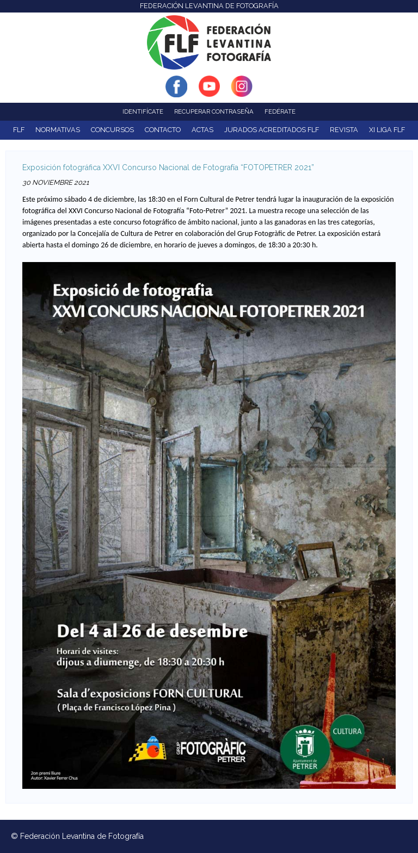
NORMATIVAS (57, 130)
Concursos (112, 130)
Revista (344, 130)
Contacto (163, 130)
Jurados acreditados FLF (271, 130)
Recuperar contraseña (214, 111)
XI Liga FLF (387, 130)
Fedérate (280, 111)
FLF (18, 130)
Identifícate (142, 111)
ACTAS (202, 130)
